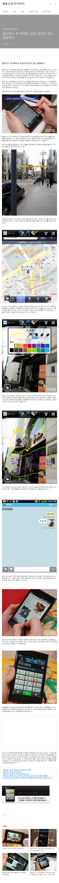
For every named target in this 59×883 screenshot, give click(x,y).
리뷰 (22, 11)
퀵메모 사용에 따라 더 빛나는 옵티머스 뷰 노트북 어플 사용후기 (25, 776)
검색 (50, 3)
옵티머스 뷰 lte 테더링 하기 (12, 772)
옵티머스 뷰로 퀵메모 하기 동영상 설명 (17, 770)
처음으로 (5, 11)
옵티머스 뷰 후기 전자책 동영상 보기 (16, 774)
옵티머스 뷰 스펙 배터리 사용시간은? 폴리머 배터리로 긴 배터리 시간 (27, 778)
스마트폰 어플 (33, 11)
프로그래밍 (46, 11)
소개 (14, 11)
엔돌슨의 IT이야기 (13, 4)
